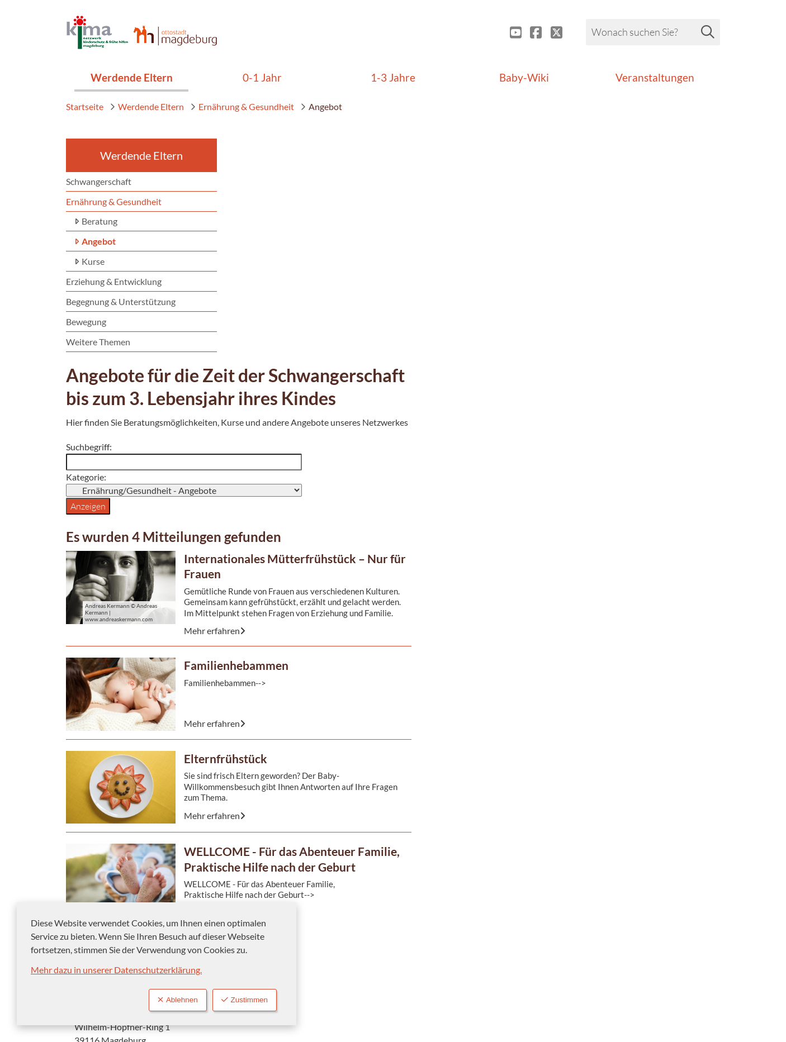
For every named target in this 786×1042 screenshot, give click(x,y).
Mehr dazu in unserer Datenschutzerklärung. (116, 968)
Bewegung (86, 321)
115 (591, 265)
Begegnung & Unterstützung (121, 301)
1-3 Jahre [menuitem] (393, 77)
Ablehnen (166, 999)
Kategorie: (254, 286)
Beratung (95, 221)
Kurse (89, 262)
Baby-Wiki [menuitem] (524, 77)
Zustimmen (240, 999)
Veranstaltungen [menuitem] (654, 77)
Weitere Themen (98, 341)
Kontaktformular (616, 312)
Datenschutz (442, 949)
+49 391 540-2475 (621, 296)
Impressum (439, 913)
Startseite (84, 106)
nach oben (686, 801)
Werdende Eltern (147, 106)
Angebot (321, 106)
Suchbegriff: (257, 269)
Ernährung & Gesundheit (242, 106)
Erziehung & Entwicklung (114, 281)
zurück (620, 801)
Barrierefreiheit (447, 931)
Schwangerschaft (98, 181)
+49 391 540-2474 (621, 280)
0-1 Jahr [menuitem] (262, 77)
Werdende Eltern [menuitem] (132, 77)
